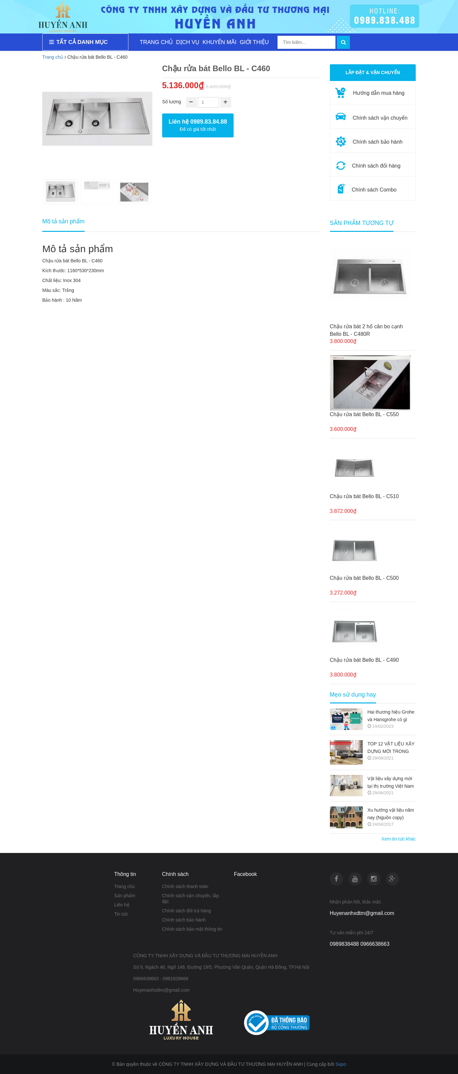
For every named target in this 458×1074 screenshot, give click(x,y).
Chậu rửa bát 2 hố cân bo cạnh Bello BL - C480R (366, 330)
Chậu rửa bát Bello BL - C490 (364, 660)
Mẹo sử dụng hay (353, 695)
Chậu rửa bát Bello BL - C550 (364, 414)
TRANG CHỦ (156, 42)
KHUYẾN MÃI (219, 42)
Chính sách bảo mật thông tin (192, 929)
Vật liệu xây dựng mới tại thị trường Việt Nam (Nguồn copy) (391, 783)
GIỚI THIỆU (254, 42)
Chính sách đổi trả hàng (186, 910)
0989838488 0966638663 (360, 944)
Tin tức (121, 914)
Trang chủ (124, 886)
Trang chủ (52, 57)
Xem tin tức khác (398, 838)
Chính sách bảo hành (184, 919)
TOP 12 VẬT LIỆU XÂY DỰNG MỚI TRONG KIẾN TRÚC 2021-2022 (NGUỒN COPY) (391, 748)
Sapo (340, 1064)
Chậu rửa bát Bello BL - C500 (364, 578)
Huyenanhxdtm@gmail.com (362, 913)
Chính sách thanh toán (185, 886)
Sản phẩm (124, 895)
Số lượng (171, 101)
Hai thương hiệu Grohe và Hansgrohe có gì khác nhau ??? (391, 716)
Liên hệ (121, 904)
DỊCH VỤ (187, 42)
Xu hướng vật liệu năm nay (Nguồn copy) (391, 813)
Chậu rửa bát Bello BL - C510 (364, 496)
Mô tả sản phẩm (63, 221)
